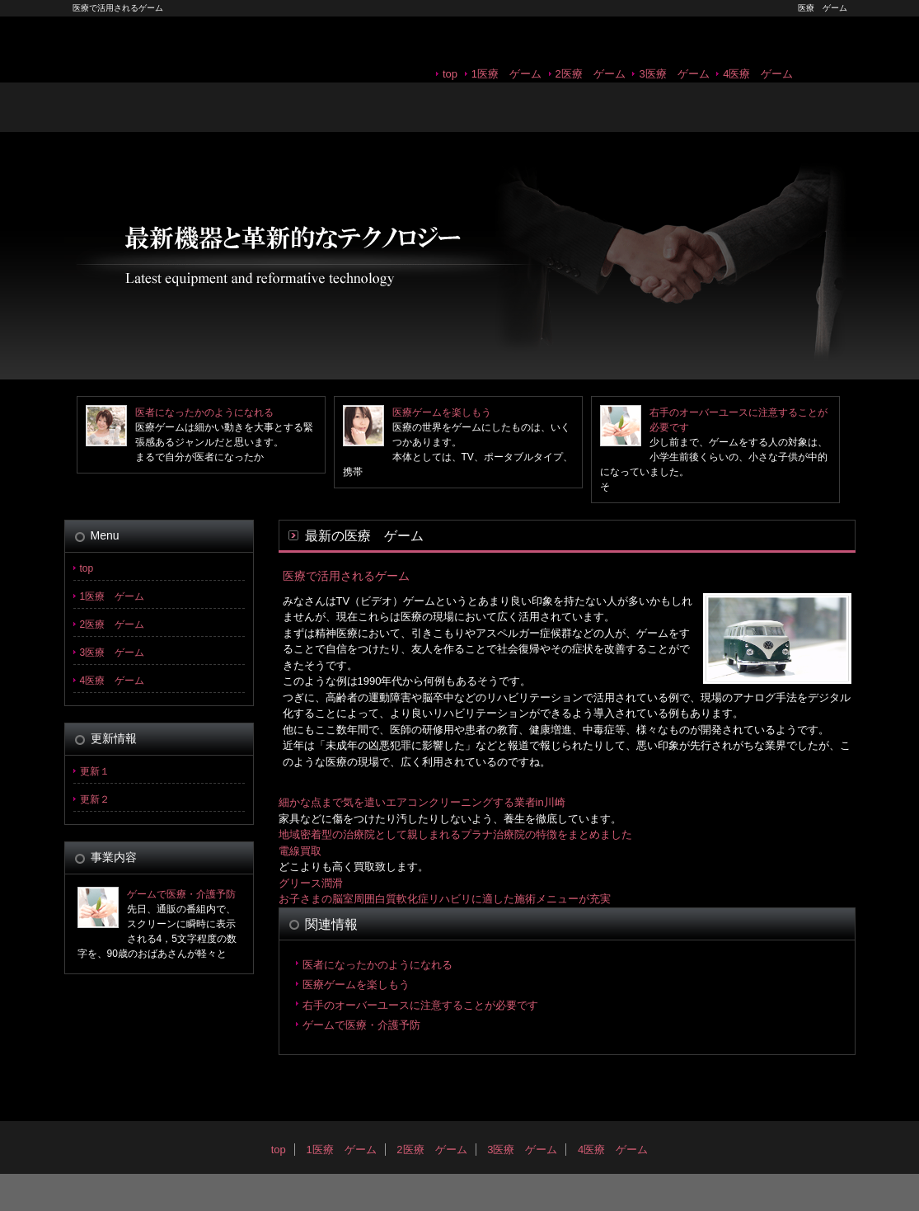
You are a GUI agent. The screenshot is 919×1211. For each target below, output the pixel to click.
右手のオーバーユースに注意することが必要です (420, 1005)
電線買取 (300, 851)
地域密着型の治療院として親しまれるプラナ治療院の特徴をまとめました (455, 834)
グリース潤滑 (311, 883)
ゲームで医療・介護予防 (361, 1025)
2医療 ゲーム (591, 74)
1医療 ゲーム (506, 74)
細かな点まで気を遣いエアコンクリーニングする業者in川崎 (422, 802)
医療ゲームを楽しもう (441, 412)
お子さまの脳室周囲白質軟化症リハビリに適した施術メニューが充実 (445, 899)
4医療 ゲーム (758, 74)
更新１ (95, 771)
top (450, 74)
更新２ (95, 799)
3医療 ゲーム (674, 74)
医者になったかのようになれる (204, 412)
